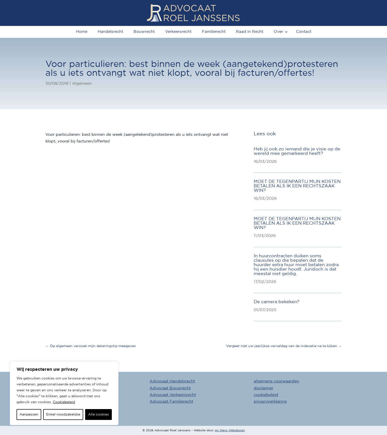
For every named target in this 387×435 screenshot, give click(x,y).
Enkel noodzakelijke (63, 414)
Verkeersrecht (178, 32)
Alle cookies (98, 414)
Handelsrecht (110, 32)
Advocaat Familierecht (171, 401)
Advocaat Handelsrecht (172, 381)
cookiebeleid (266, 395)
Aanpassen (28, 414)
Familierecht (214, 32)
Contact (303, 32)
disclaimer (263, 388)
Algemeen (82, 83)
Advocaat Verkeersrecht (173, 395)
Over (278, 32)
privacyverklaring (270, 401)
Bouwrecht (144, 32)
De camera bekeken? (276, 302)
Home (81, 32)
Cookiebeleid (64, 402)
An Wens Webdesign (230, 430)
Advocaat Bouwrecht (170, 388)
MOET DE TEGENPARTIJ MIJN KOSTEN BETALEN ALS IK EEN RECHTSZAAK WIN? (297, 186)
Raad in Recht (249, 32)
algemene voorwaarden (276, 381)
